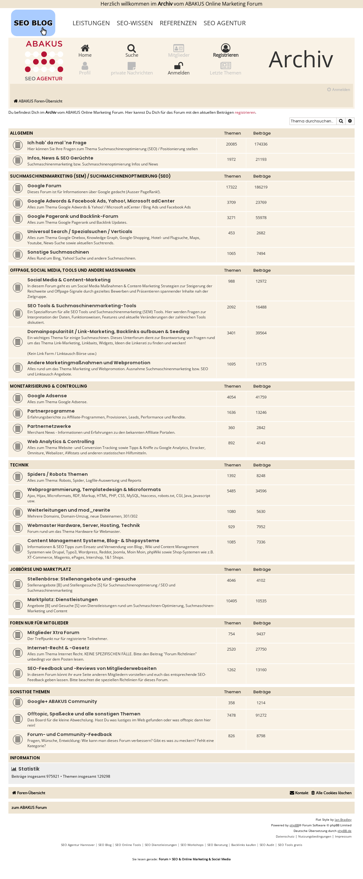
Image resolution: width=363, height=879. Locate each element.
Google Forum (44, 186)
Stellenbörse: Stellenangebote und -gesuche (81, 579)
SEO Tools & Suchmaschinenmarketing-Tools (81, 306)
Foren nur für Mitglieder (39, 623)
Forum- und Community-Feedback (69, 734)
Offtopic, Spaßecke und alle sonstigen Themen (83, 714)
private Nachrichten (132, 68)
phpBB (294, 825)
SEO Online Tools (128, 845)
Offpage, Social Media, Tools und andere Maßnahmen (72, 270)
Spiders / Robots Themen (57, 474)
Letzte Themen (225, 68)
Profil (85, 68)
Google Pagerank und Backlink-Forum (72, 216)
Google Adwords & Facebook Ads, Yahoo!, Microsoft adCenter (101, 201)
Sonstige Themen (30, 692)
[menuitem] (338, 90)
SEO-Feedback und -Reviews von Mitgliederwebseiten (92, 668)
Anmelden (179, 68)
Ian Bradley (343, 819)
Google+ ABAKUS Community (62, 701)
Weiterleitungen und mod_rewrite (68, 510)
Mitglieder (179, 50)
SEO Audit (267, 845)
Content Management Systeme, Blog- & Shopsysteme (93, 540)
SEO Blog (104, 845)
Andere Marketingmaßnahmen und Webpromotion (88, 363)
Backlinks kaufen (243, 845)
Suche (131, 50)
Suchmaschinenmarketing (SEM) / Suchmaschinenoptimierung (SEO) (90, 176)
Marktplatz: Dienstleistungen (62, 599)
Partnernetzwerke (49, 426)
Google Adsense (47, 396)
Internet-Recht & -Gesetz (58, 648)
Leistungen (91, 23)
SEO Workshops (192, 845)
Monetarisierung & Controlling (48, 386)
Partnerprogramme (51, 411)
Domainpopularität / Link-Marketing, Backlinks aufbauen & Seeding (108, 331)
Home (85, 50)
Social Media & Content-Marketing (69, 280)
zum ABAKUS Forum (29, 807)
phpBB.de (344, 831)
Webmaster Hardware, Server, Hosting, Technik (83, 525)
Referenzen (178, 23)
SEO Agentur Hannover (78, 845)
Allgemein (21, 133)
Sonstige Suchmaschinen (58, 252)
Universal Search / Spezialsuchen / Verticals (79, 231)
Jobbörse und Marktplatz (40, 569)
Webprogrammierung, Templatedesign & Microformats (94, 489)
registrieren (245, 112)
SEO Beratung (217, 845)
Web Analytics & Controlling (60, 441)
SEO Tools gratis (290, 845)
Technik (19, 465)
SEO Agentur (225, 23)
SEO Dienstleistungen (161, 845)
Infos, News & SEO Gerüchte (60, 158)
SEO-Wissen (135, 23)
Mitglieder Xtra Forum (53, 632)
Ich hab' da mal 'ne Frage (57, 143)
